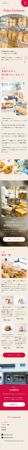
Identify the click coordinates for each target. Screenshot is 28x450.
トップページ (4, 422)
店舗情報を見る (14, 404)
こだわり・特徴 (5, 424)
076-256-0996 (6, 435)
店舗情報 (3, 429)
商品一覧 (3, 427)
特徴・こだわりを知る (14, 239)
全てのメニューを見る (14, 355)
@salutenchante (17, 417)
